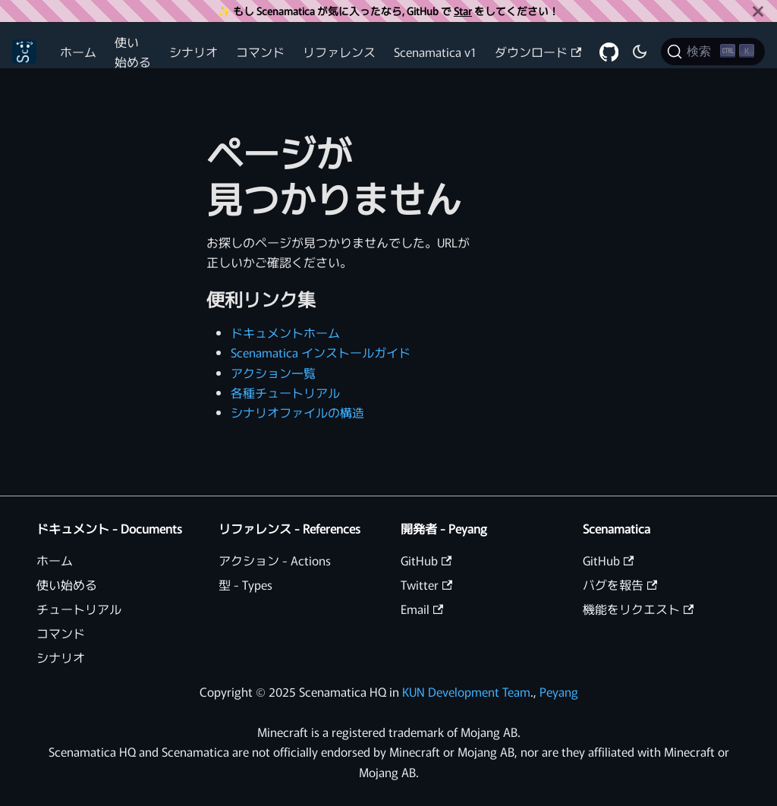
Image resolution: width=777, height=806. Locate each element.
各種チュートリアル (285, 392)
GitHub (426, 560)
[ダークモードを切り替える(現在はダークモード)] (640, 51)
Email (422, 609)
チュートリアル (78, 609)
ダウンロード (538, 52)
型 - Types (245, 584)
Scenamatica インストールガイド (321, 352)
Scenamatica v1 (435, 52)
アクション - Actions (275, 560)
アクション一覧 (273, 373)
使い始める (133, 52)
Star (463, 10)
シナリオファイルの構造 (297, 412)
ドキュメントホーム (285, 332)
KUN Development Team (466, 691)
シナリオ (193, 52)
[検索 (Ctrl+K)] (713, 51)
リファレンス (339, 52)
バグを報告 (620, 584)
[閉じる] (758, 11)
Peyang (558, 691)
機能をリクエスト (638, 609)
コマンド (260, 52)
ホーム (78, 52)
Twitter (426, 584)
